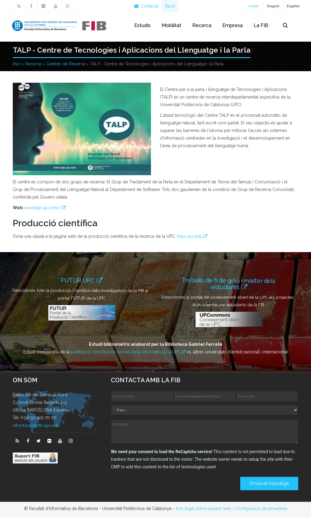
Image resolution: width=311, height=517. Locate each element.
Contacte (146, 6)
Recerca (201, 25)
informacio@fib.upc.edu (36, 425)
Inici (16, 63)
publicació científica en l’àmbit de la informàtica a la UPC (126, 351)
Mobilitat (171, 25)
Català (253, 6)
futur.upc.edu (190, 236)
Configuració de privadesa (261, 508)
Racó (170, 6)
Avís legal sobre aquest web (203, 508)
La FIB (261, 25)
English (273, 6)
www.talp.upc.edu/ (42, 207)
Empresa (232, 25)
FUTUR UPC (78, 280)
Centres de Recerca (65, 63)
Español (293, 6)
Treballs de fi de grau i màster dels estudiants (230, 283)
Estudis (142, 25)
